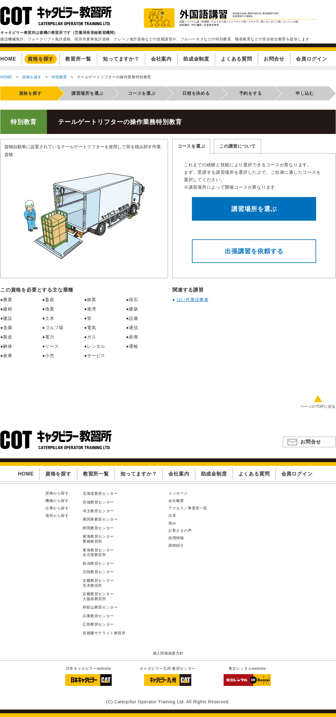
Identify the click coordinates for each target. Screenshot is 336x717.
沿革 (172, 515)
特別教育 (59, 77)
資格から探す (57, 493)
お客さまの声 (180, 530)
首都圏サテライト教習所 (104, 633)
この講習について (237, 146)
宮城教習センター (98, 502)
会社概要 (176, 501)
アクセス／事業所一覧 (187, 508)
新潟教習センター (98, 563)
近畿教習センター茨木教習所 (98, 583)
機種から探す (57, 501)
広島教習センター (98, 624)
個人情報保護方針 (168, 653)
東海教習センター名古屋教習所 (98, 552)
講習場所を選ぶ (254, 208)
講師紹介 (176, 545)
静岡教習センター (98, 528)
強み (172, 523)
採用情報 (176, 538)
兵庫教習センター (98, 616)
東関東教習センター (100, 519)
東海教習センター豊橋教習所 (98, 539)
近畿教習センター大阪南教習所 (98, 596)
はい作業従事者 (193, 299)
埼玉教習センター (98, 511)
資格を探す (32, 77)
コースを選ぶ (191, 146)
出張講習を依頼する (254, 251)
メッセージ (178, 493)
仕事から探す (57, 508)
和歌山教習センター (100, 607)
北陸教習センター (98, 572)
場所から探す (57, 515)
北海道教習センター (100, 493)
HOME (6, 77)
